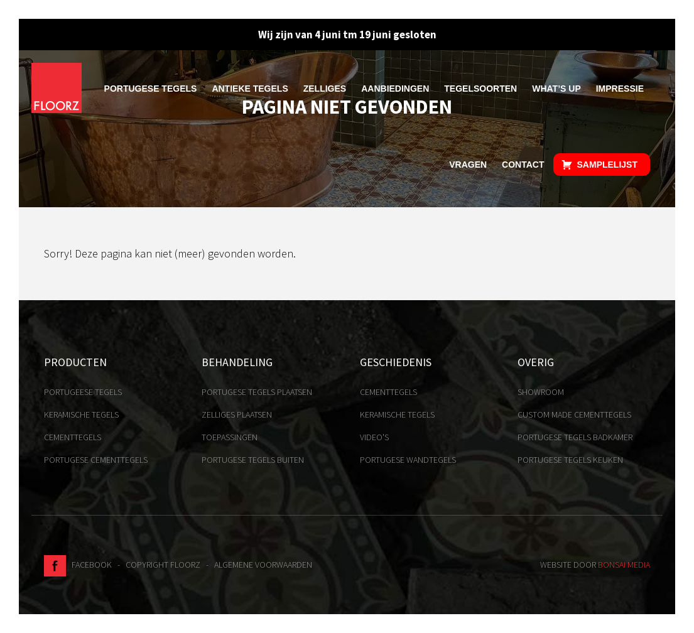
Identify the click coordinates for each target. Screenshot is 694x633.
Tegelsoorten (480, 89)
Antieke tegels (250, 89)
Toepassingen (230, 437)
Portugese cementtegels (96, 459)
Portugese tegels (150, 89)
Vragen (468, 165)
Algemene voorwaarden (263, 564)
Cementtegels (72, 437)
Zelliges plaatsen (237, 414)
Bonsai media (624, 564)
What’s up (556, 89)
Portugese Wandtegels (408, 459)
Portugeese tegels (83, 392)
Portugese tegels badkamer (575, 437)
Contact (523, 165)
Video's (374, 437)
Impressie (620, 89)
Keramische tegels (81, 414)
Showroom (541, 392)
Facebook (78, 564)
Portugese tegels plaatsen (257, 392)
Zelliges (324, 89)
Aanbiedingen (395, 89)
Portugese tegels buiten (253, 459)
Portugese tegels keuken (570, 459)
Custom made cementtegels (574, 414)
